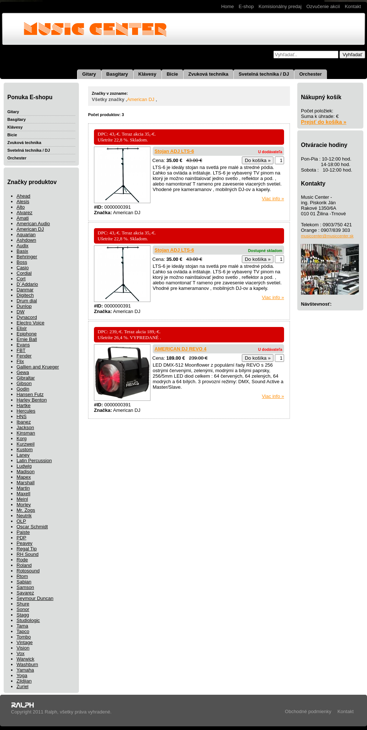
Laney (23, 455)
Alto (21, 207)
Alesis (23, 201)
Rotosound (28, 570)
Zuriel (23, 686)
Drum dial (27, 300)
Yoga (22, 675)
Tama (22, 626)
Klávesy (147, 74)
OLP (21, 521)
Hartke (23, 405)
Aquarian (26, 234)
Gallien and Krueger (38, 367)
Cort (21, 278)
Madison (25, 471)
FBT (21, 350)
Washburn (27, 664)
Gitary (89, 74)
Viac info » (273, 198)
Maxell (23, 493)
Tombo (24, 637)
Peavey (24, 543)
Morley (24, 504)
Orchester (310, 74)
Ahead (23, 196)
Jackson (25, 427)
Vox (21, 653)
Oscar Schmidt (32, 526)
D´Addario (27, 284)
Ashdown (26, 240)
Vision (23, 648)
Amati (23, 218)
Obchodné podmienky (308, 711)
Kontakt (353, 6)
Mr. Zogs (26, 510)
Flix (20, 361)
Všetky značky (108, 99)
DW (21, 311)
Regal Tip (27, 548)
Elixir (22, 328)
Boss (22, 262)
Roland (24, 565)
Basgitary (117, 74)
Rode (22, 559)
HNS (21, 416)
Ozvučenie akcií (323, 6)
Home (227, 6)
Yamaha (25, 670)
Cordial (24, 273)
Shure (23, 604)
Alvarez (24, 212)
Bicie (172, 74)
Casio (23, 267)
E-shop (246, 6)
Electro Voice (30, 323)
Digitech (25, 295)
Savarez (25, 593)
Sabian (24, 582)
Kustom (25, 449)
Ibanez (24, 422)
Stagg (23, 615)
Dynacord (27, 317)
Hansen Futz (30, 394)
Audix (23, 245)
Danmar (25, 289)
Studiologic (28, 620)
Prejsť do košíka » (323, 122)
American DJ (30, 229)
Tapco (23, 631)
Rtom (22, 576)
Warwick (25, 659)
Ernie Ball (27, 339)
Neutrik (24, 515)
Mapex (24, 477)
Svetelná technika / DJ (264, 74)
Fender (24, 356)
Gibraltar (26, 378)
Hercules (26, 411)
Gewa (23, 372)
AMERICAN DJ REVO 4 (181, 349)
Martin (23, 488)
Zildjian (24, 681)
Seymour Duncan (35, 598)
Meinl (22, 499)
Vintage (25, 642)
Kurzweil (25, 444)
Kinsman (26, 433)
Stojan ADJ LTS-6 (174, 151)
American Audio (33, 223)
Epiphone (27, 334)
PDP (21, 537)
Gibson (24, 383)
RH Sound (28, 554)
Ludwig (24, 466)
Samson (25, 587)
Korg (21, 438)
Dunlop (24, 306)
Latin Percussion (34, 460)
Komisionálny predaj (280, 6)
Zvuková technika (208, 74)
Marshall (25, 482)
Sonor (23, 609)
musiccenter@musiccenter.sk (327, 236)
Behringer (27, 256)
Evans (23, 345)
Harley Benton (32, 400)
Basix (22, 251)
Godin (23, 389)
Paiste (23, 532)
